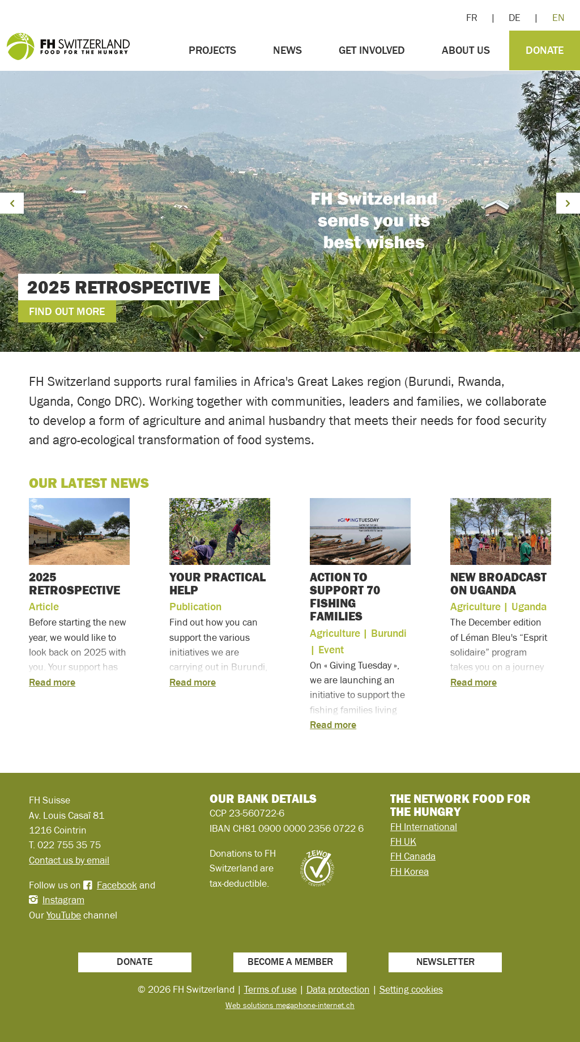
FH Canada (413, 856)
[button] (12, 203)
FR (471, 17)
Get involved (372, 50)
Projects (212, 50)
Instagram (63, 899)
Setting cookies (411, 989)
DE (515, 17)
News (287, 50)
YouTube (63, 915)
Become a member (290, 961)
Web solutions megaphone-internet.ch (290, 1005)
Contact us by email (69, 860)
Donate (545, 50)
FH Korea (409, 871)
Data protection (338, 989)
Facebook (117, 885)
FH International (423, 826)
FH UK (403, 841)
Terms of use (270, 989)
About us (466, 50)
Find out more (67, 311)
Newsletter (445, 961)
